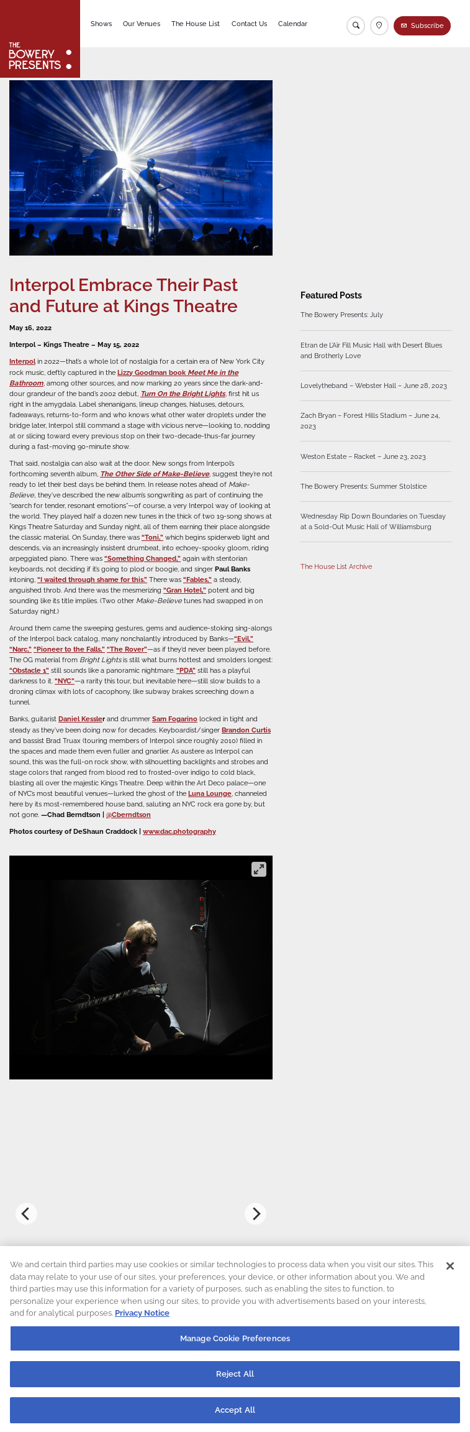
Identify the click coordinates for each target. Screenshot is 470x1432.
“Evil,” (243, 638)
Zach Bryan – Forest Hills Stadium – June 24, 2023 (370, 420)
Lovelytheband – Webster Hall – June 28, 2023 (374, 385)
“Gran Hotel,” (184, 590)
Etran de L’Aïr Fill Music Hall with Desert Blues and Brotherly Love (371, 350)
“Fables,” (197, 579)
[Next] (255, 1213)
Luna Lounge (210, 793)
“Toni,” (152, 537)
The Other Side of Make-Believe (154, 473)
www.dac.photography (179, 831)
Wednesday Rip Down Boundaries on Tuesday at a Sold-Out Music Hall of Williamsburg (373, 521)
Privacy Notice (142, 1319)
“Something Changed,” (142, 558)
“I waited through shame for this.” (92, 579)
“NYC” (65, 681)
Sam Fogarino (174, 718)
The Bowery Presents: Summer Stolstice (364, 486)
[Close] (450, 1272)
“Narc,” (20, 649)
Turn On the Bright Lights (182, 393)
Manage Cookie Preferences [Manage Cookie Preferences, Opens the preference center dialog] (235, 1344)
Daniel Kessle (80, 718)
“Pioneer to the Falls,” (69, 649)
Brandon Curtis (246, 730)
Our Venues (141, 23)
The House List (195, 23)
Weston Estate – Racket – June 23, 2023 (363, 455)
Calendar (292, 23)
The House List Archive (336, 565)
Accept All (235, 1416)
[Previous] (26, 1213)
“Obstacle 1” (29, 670)
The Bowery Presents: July (342, 314)
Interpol (22, 361)
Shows (101, 23)
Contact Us (249, 23)
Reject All (235, 1380)
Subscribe (427, 25)
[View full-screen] (258, 869)
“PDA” (186, 670)
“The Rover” (127, 649)
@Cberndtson (128, 814)
